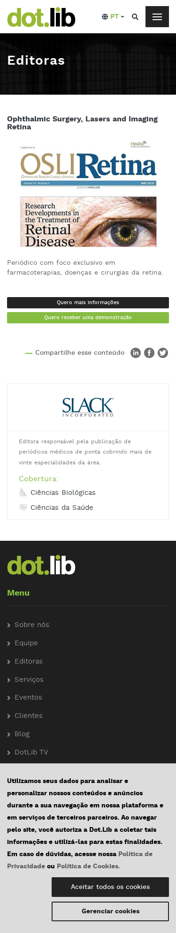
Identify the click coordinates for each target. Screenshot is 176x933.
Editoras (29, 661)
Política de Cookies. (88, 866)
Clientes (29, 716)
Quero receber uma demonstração (88, 318)
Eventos (28, 698)
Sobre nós (32, 625)
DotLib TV (31, 752)
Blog (22, 734)
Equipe (26, 643)
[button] (113, 17)
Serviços (29, 680)
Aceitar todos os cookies (110, 887)
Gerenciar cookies (110, 911)
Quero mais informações (88, 303)
